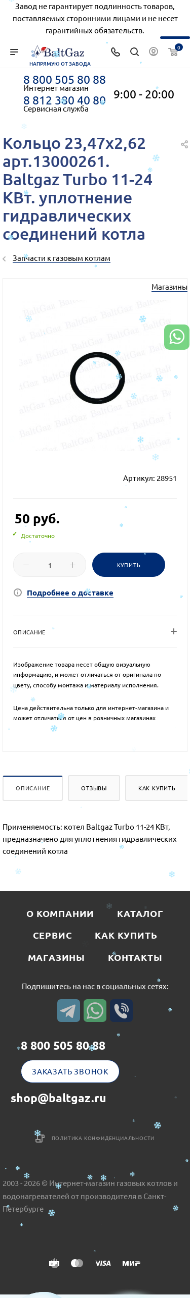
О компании (60, 913)
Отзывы (94, 788)
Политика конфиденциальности (103, 1138)
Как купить (157, 788)
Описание (33, 788)
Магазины (169, 286)
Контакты (135, 957)
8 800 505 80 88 (64, 79)
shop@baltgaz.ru (58, 1098)
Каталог (140, 913)
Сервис (52, 935)
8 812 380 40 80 (64, 100)
